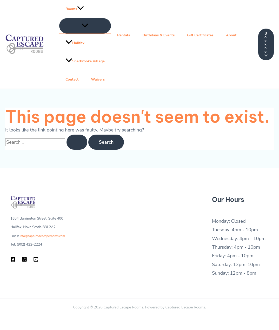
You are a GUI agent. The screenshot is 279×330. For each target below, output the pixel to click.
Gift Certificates (200, 35)
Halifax (74, 43)
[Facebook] (13, 259)
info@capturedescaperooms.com (42, 236)
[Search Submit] (77, 142)
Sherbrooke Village (85, 61)
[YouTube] (35, 259)
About (231, 35)
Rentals (123, 35)
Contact (71, 79)
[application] (80, 9)
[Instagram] (24, 259)
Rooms (74, 9)
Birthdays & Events (158, 35)
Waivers (98, 79)
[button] (266, 44)
